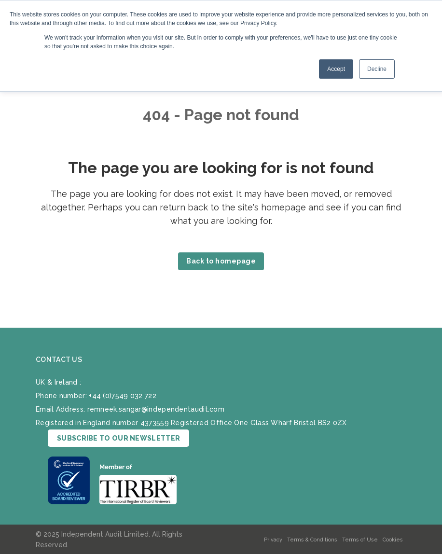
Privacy (273, 540)
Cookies (393, 540)
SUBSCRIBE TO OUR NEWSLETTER (118, 438)
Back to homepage (221, 261)
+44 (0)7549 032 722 (122, 396)
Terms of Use (360, 540)
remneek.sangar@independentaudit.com (156, 409)
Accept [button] (336, 69)
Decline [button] (377, 69)
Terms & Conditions (312, 540)
